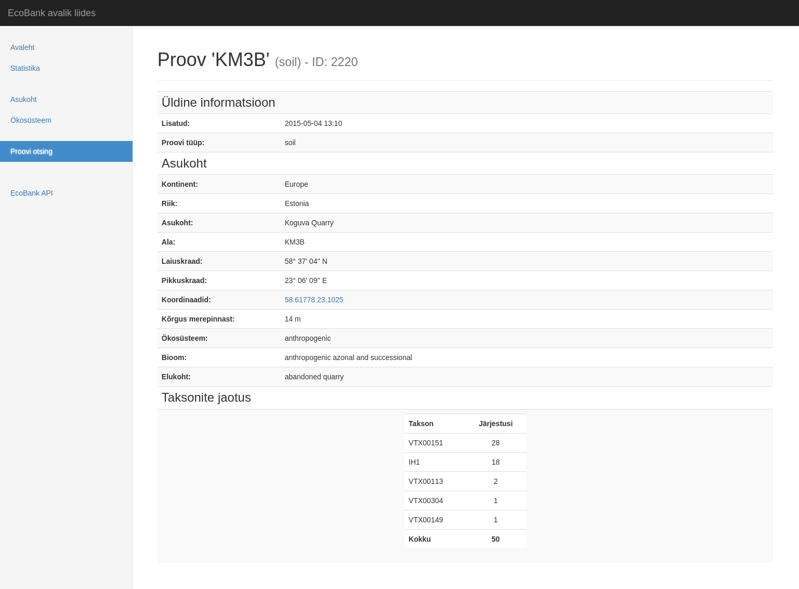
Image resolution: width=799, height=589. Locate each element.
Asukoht (23, 99)
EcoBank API (31, 193)
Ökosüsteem (30, 120)
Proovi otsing (31, 151)
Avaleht (22, 47)
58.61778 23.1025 (314, 300)
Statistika (25, 68)
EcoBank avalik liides (52, 13)
